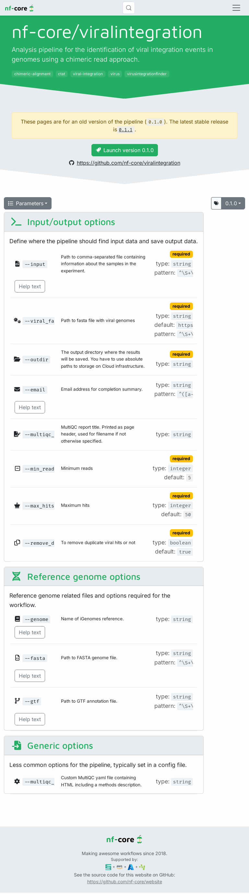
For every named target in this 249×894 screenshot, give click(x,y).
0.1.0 (231, 203)
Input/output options (63, 221)
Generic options (52, 745)
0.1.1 (126, 130)
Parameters (25, 203)
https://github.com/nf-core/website (124, 881)
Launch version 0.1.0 (125, 150)
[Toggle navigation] (236, 8)
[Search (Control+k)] (129, 8)
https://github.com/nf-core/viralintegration (124, 163)
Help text (30, 286)
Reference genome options (75, 576)
